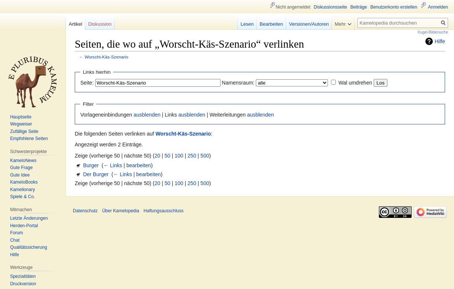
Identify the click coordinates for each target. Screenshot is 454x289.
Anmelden (438, 7)
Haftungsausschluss (163, 210)
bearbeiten (138, 165)
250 (191, 156)
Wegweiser (21, 124)
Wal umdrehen (355, 83)
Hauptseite (20, 117)
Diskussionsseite (330, 7)
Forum (16, 232)
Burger (91, 165)
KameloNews (23, 160)
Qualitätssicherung (28, 247)
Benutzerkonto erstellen (393, 7)
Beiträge (358, 7)
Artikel (75, 24)
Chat (14, 240)
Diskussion (100, 24)
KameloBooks (24, 182)
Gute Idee (20, 175)
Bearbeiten (271, 24)
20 (158, 156)
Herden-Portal (24, 225)
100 (179, 156)
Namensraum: (238, 83)
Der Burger (95, 174)
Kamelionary (22, 189)
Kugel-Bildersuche (433, 32)
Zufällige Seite (24, 131)
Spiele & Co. (22, 196)
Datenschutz (85, 210)
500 (204, 156)
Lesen (247, 24)
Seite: (87, 83)
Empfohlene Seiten (29, 138)
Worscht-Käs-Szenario (106, 56)
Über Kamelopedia (120, 210)
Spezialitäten (23, 276)
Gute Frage (21, 167)
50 (168, 156)
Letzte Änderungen (29, 218)
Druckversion (23, 283)
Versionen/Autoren (309, 24)
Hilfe (440, 41)
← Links (112, 165)
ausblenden (146, 115)
